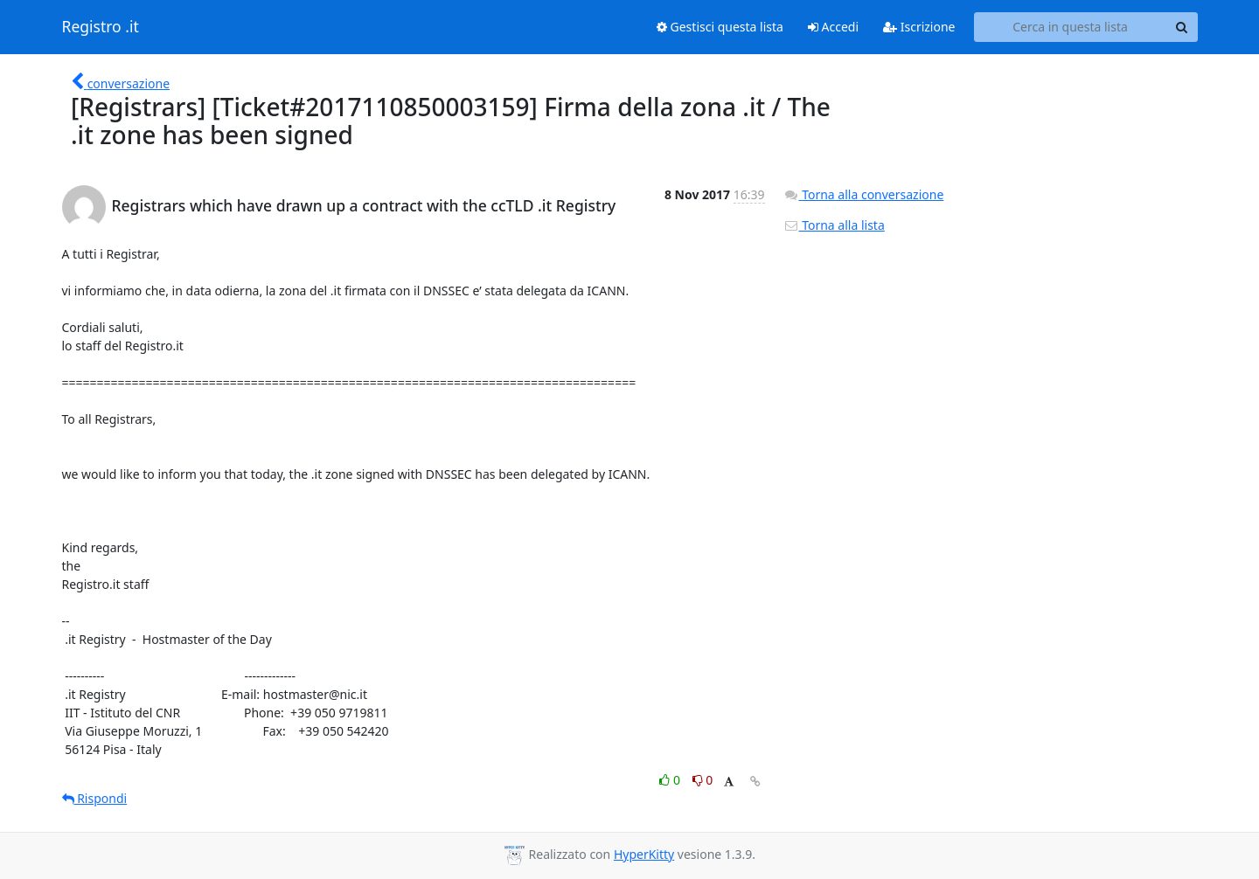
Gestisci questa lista (720, 26)
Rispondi (95, 798)
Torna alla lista (834, 225)
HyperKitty (644, 854)
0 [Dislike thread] (702, 780)
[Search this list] (1070, 27)
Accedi (833, 26)
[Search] (1182, 27)
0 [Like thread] (671, 780)
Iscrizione (919, 26)
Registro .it (100, 27)
